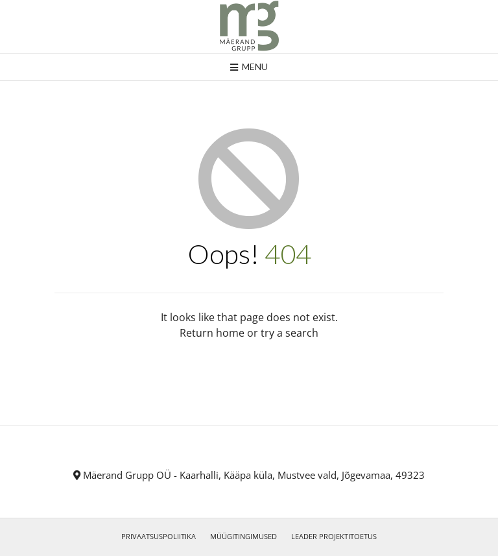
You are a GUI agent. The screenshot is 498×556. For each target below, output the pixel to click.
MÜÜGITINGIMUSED (243, 536)
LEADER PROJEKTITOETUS (334, 536)
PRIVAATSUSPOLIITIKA (158, 536)
